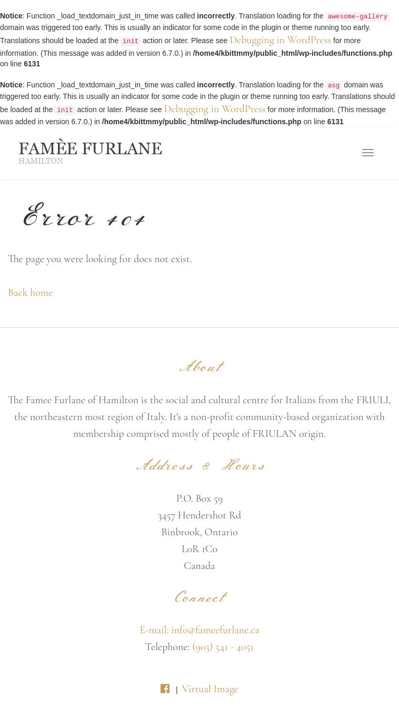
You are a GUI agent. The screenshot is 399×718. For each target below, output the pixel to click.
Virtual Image (210, 689)
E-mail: (155, 630)
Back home (30, 292)
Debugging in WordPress (280, 40)
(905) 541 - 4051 (223, 647)
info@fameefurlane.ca (215, 630)
